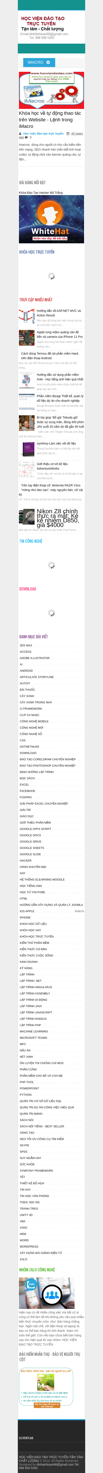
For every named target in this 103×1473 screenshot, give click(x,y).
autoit (25, 683)
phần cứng (28, 1069)
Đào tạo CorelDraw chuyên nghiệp (48, 759)
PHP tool (27, 1082)
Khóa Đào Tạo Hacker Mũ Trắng (41, 192)
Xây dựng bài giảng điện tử (41, 1253)
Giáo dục (27, 816)
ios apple (27, 911)
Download (28, 753)
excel (24, 784)
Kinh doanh (29, 961)
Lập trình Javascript (36, 1012)
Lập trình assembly (35, 993)
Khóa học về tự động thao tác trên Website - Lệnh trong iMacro (50, 119)
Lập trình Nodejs (33, 1018)
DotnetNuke (29, 746)
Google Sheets (32, 848)
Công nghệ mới (31, 727)
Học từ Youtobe (32, 892)
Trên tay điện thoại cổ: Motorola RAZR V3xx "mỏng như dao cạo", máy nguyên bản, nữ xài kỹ (51, 490)
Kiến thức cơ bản (33, 949)
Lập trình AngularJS (36, 987)
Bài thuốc (27, 689)
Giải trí (25, 810)
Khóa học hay (30, 930)
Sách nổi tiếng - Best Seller (42, 1126)
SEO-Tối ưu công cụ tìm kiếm (42, 1139)
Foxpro (26, 797)
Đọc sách (27, 778)
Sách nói (26, 1120)
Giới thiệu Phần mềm (35, 822)
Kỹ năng (26, 968)
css (23, 740)
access (25, 651)
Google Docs (30, 835)
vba (22, 1221)
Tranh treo (29, 1208)
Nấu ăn (25, 1050)
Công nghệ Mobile (34, 721)
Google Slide (30, 854)
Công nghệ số (31, 734)
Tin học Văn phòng (34, 1196)
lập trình (27, 974)
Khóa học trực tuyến (37, 936)
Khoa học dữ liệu (33, 923)
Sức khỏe (27, 1164)
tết (22, 1177)
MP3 (23, 1044)
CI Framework (31, 708)
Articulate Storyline (37, 677)
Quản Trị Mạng (31, 1113)
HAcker (26, 860)
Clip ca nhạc (29, 715)
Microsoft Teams (33, 1037)
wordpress (29, 1246)
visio (23, 1227)
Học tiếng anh (31, 886)
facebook (27, 791)
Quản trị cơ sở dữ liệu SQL (41, 1101)
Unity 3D (26, 1215)
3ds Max (26, 645)
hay (22, 873)
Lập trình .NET (31, 980)
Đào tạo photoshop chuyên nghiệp (47, 765)
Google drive (31, 841)
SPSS (23, 1151)
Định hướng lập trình (37, 772)
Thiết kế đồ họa (32, 1183)
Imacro (39, 62)
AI (21, 664)
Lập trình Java (31, 1006)
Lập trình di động (33, 999)
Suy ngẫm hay (30, 1158)
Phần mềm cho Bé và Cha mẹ (41, 1075)
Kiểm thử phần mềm (34, 942)
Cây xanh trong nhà (36, 702)
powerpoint (29, 1088)
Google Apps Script (35, 829)
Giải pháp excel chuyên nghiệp (44, 803)
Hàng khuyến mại (33, 867)
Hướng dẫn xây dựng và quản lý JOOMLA (51, 904)
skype (24, 1145)
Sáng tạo (27, 1132)
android (26, 670)
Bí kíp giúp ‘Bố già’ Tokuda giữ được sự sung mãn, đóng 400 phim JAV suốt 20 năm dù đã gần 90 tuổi (60, 422)
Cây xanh (27, 696)
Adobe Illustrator (35, 658)
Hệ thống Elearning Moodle (42, 879)
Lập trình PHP (30, 1025)
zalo (23, 1259)
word (24, 1240)
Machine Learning (34, 1031)
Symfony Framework (36, 1170)
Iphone (25, 917)
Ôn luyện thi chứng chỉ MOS (42, 1063)
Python (26, 1094)
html (23, 898)
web (23, 1234)
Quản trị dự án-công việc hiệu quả (47, 1107)
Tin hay (25, 1189)
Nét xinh (26, 1056)
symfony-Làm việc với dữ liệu (56, 443)
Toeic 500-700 (30, 1202)
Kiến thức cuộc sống (36, 955)
